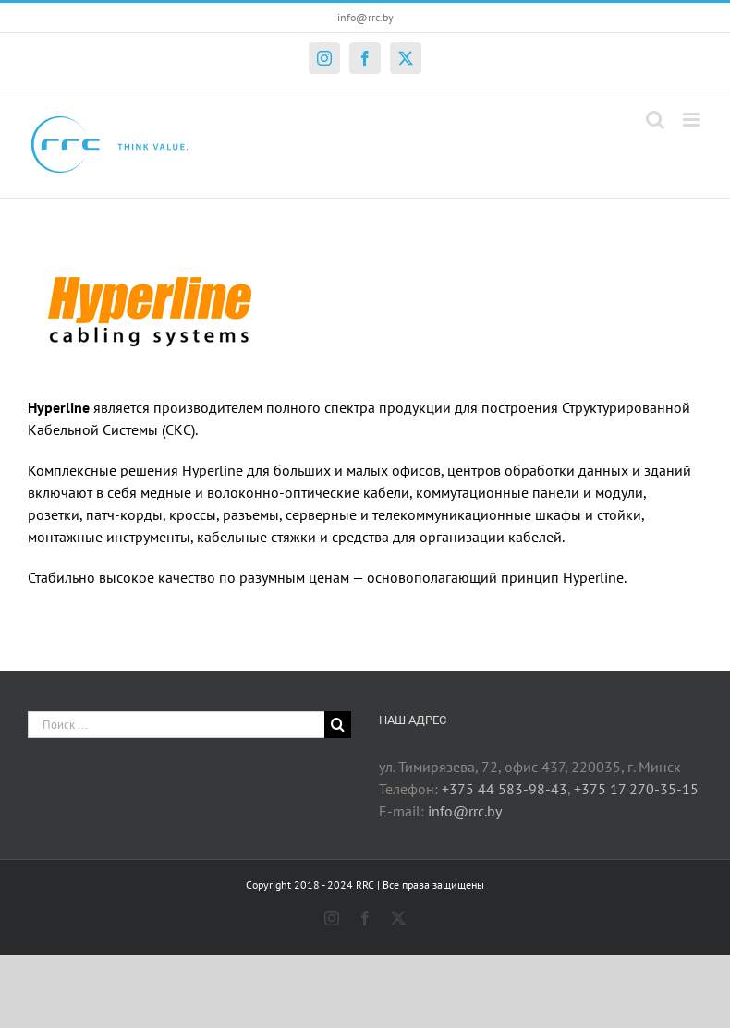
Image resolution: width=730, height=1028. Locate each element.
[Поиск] (337, 724)
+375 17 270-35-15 (636, 789)
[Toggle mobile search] (655, 119)
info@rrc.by (365, 17)
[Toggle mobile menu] (692, 119)
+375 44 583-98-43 (504, 789)
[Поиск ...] (176, 724)
